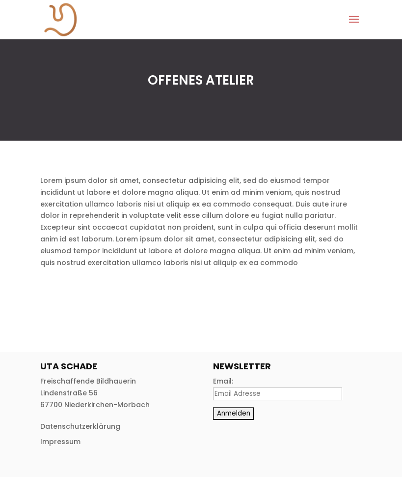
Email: (223, 381)
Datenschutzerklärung (80, 426)
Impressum (60, 442)
